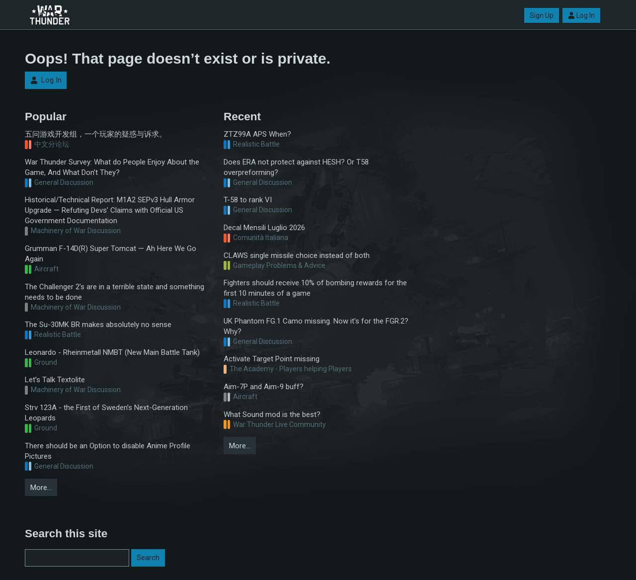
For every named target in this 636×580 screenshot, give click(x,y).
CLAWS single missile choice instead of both (297, 255)
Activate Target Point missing (271, 358)
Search (148, 557)
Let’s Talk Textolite (55, 379)
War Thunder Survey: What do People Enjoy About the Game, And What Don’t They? (112, 167)
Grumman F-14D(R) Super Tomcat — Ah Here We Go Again (110, 253)
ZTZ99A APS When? (257, 134)
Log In (581, 15)
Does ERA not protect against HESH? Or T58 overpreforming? (296, 167)
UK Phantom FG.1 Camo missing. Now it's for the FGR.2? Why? (316, 326)
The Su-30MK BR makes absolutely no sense (98, 324)
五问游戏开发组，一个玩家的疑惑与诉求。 (95, 134)
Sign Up (542, 15)
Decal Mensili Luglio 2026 (264, 227)
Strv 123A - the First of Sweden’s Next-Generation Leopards (106, 412)
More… (41, 487)
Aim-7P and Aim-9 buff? (264, 386)
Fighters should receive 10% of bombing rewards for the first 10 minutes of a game (315, 288)
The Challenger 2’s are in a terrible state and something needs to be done (114, 292)
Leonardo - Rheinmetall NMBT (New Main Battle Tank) (112, 352)
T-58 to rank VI (248, 199)
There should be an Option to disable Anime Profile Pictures (107, 451)
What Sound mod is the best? (272, 414)
